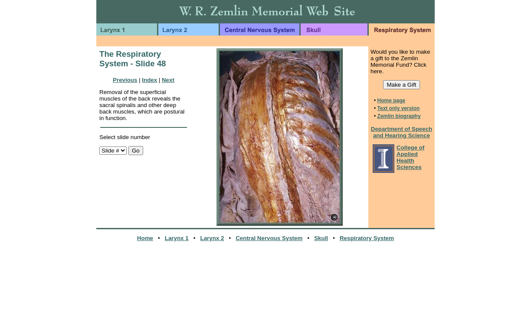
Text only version (398, 108)
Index (149, 80)
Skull (321, 238)
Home (145, 238)
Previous (125, 80)
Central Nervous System (269, 238)
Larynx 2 (212, 238)
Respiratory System (367, 238)
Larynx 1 (177, 238)
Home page (391, 101)
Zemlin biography (399, 116)
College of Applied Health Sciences (410, 157)
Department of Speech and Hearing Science (401, 132)
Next (168, 80)
